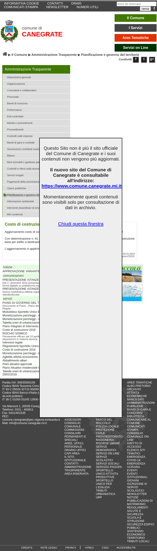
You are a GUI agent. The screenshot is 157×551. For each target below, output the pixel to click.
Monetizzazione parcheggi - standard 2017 (29, 353)
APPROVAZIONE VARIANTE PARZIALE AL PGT (33, 271)
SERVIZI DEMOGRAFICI (106, 448)
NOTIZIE (132, 497)
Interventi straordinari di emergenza (26, 207)
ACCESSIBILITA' (126, 547)
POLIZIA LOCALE (107, 426)
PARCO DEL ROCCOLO (104, 421)
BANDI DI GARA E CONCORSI (139, 411)
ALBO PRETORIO (138, 386)
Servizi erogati (13, 175)
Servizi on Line (135, 48)
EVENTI (132, 470)
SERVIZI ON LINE (107, 453)
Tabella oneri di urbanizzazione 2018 (25, 322)
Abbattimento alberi (14, 360)
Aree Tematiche (135, 38)
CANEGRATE (42, 34)
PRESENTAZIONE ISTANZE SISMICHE (28, 279)
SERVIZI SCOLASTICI (104, 458)
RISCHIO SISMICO (14, 333)
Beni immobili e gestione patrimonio (26, 162)
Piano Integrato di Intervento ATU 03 (25, 326)
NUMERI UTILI (87, 7)
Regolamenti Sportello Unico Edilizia (25, 346)
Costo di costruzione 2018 (18, 329)
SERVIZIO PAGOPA (109, 467)
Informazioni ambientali (19, 201)
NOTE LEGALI (49, 547)
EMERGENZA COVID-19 (136, 458)
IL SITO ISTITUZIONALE (75, 458)
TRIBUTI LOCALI (138, 541)
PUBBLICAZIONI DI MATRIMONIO (140, 502)
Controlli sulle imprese (18, 136)
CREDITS (26, 547)
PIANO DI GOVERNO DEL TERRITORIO (28, 302)
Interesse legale (12, 342)
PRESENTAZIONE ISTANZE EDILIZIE (26, 288)
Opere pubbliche (15, 188)
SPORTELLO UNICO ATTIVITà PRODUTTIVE (107, 474)
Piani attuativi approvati (17, 364)
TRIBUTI (101, 490)
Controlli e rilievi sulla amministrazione (27, 168)
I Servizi (135, 28)
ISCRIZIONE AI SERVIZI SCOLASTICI (137, 487)
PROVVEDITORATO (109, 436)
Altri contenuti (13, 214)
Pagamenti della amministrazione (24, 181)
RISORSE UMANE (108, 443)
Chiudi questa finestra (80, 223)
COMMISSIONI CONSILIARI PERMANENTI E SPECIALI (75, 435)
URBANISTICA (105, 494)
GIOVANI (133, 480)
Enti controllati (13, 116)
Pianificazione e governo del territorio (27, 194)
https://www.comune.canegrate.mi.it (82, 185)
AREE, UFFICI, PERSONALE (74, 445)
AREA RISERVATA (77, 473)
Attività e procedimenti (18, 123)
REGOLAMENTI (137, 507)
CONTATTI (71, 463)
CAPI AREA (72, 453)
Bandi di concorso (16, 103)
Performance (13, 109)
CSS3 (105, 547)
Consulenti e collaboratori (20, 90)
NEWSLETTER (57, 7)
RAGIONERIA (105, 440)
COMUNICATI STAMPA (21, 7)
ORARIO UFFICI (75, 450)
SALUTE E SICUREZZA (135, 512)
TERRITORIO (136, 538)
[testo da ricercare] (137, 4)
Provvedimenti (13, 129)
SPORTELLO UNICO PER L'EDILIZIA (104, 484)
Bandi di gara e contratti (19, 142)
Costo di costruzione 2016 (18, 349)
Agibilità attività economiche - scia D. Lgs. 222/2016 (35, 356)
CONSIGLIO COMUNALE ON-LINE (138, 436)
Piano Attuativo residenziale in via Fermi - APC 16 (33, 367)
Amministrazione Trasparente (54, 55)
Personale (11, 96)
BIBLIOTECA (135, 416)
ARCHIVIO (134, 389)
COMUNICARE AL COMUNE (139, 421)
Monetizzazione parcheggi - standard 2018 (29, 319)
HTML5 (89, 547)
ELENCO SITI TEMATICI (136, 451)
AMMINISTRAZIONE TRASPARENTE (78, 468)
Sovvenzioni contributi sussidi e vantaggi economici (35, 149)
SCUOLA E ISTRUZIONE (136, 519)
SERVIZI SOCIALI (107, 463)
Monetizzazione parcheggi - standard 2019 (29, 315)
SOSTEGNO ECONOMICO (136, 532)
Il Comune (135, 18)
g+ (152, 59)
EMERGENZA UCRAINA (136, 465)
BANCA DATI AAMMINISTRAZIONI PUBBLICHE (141, 403)
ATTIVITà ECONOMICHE (137, 394)
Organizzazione (14, 83)
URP (99, 497)
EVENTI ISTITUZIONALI (137, 475)
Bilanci (9, 155)
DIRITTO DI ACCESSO (134, 445)
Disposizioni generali (17, 77)
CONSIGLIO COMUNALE (73, 424)
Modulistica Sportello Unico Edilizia (24, 311)
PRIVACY (70, 547)
